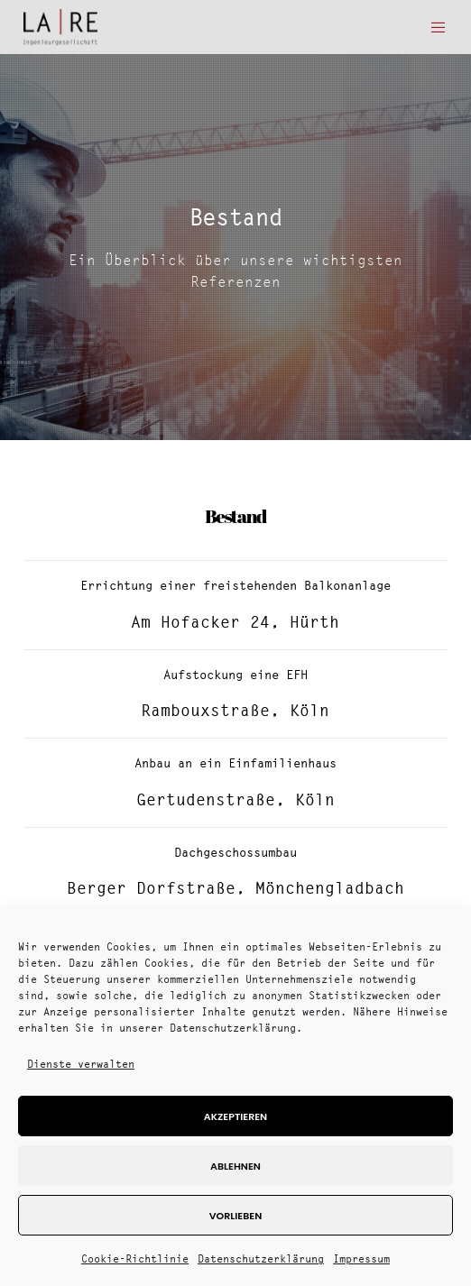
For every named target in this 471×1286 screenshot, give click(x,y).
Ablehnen (235, 1166)
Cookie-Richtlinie (135, 1258)
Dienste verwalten (80, 1063)
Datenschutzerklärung (261, 1258)
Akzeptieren (235, 1116)
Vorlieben (235, 1215)
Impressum (361, 1258)
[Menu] (433, 27)
